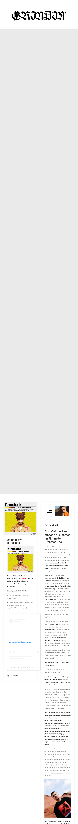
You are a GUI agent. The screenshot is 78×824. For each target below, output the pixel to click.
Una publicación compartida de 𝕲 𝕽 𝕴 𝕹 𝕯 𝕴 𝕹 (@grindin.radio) (29, 308)
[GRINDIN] (39, 15)
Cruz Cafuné (51, 166)
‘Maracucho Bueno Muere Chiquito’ (58, 227)
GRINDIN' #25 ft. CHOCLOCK (16, 183)
